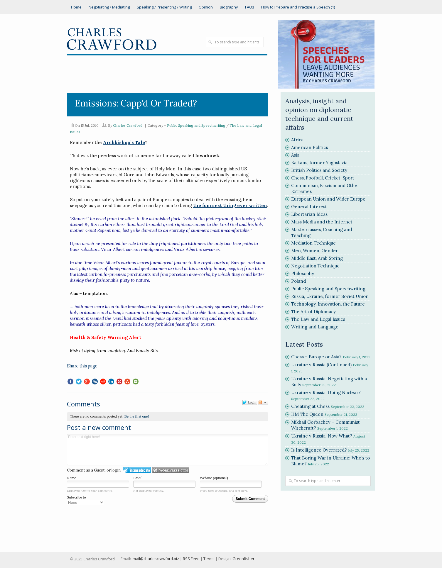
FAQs (249, 7)
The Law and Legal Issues (318, 319)
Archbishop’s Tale (124, 142)
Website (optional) (214, 478)
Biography (229, 7)
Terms (209, 558)
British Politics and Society (319, 170)
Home (76, 7)
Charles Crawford (127, 125)
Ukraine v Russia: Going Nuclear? (326, 392)
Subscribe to (85, 500)
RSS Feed (191, 558)
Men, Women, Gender (314, 250)
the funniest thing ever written (230, 205)
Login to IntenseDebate (137, 470)
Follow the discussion (263, 402)
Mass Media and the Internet (321, 222)
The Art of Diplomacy (313, 311)
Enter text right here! (167, 449)
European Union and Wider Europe (328, 199)
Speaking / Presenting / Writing (164, 7)
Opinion (206, 7)
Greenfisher (243, 558)
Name (71, 478)
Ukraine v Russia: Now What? (321, 436)
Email (137, 478)
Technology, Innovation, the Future (328, 304)
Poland (298, 281)
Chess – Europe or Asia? (316, 357)
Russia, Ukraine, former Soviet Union (330, 296)
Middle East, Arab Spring (317, 258)
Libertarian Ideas (309, 214)
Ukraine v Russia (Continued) (321, 364)
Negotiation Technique (315, 266)
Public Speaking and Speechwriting (196, 125)
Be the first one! (136, 416)
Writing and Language (314, 327)
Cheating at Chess (310, 406)
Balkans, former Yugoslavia (319, 162)
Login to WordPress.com (170, 470)
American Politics (309, 147)
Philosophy (302, 273)
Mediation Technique (313, 243)
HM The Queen (307, 414)
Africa (297, 140)
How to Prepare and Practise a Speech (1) (298, 7)
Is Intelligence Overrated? (319, 450)
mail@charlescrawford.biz (156, 558)
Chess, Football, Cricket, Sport (322, 178)
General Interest (309, 206)
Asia (295, 155)
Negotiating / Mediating (109, 7)
